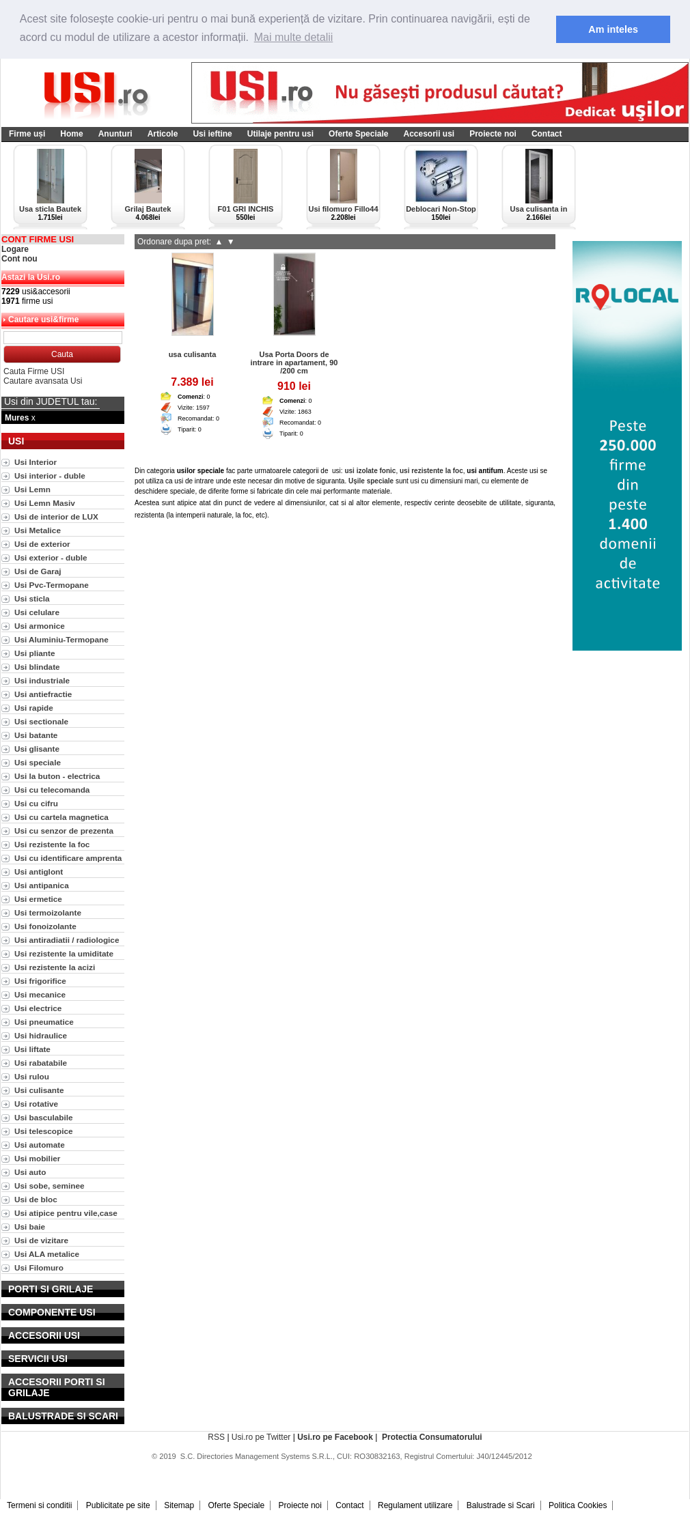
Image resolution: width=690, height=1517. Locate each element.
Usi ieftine (212, 134)
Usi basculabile (43, 1117)
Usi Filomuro (39, 1267)
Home (71, 134)
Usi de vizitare (41, 1240)
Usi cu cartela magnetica (61, 816)
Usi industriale (42, 680)
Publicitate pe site (118, 1505)
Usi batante (35, 735)
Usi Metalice (37, 530)
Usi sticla (32, 598)
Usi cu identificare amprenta (68, 857)
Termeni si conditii (39, 1505)
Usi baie (29, 1226)
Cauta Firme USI (33, 371)
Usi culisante (39, 1090)
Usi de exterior (42, 543)
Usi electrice (37, 1008)
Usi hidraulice (40, 1035)
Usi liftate (32, 1049)
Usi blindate (37, 666)
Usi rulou (31, 1076)
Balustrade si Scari (501, 1505)
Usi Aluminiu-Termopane (61, 639)
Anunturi (115, 134)
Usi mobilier (37, 1158)
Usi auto (30, 1171)
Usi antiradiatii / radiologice (66, 939)
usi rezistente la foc (431, 470)
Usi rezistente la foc (51, 844)
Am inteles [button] (613, 29)
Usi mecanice (40, 994)
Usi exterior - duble (50, 557)
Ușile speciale (371, 481)
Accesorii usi (428, 134)
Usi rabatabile (40, 1062)
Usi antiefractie (43, 694)
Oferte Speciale (358, 134)
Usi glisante (36, 748)
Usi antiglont (38, 871)
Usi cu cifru (36, 803)
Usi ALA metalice (46, 1253)
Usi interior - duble (49, 475)
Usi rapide (33, 707)
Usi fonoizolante (45, 926)
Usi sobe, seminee (49, 1185)
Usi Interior (35, 461)
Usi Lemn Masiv (44, 502)
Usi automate (39, 1144)
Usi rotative (36, 1103)
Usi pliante (34, 653)
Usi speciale (37, 762)
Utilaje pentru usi (280, 134)
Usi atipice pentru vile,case (66, 1212)
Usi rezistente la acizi (54, 967)
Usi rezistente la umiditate (63, 953)
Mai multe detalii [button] (293, 37)
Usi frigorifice (40, 980)
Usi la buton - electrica (57, 775)
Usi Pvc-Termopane (51, 584)
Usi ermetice (38, 898)
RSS (216, 1437)
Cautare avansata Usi (42, 381)
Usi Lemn (32, 489)
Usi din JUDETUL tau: (50, 401)
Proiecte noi (492, 134)
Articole (163, 134)
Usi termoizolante (47, 912)
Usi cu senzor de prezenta (63, 830)
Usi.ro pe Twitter (261, 1437)
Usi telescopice (43, 1130)
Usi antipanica (41, 885)
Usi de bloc (35, 1199)
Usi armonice (39, 625)
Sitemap (179, 1505)
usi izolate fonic (370, 470)
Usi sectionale (41, 721)
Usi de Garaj (37, 571)
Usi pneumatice (44, 1021)
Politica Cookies (578, 1505)
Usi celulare (36, 612)
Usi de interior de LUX (56, 516)
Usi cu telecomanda (51, 789)
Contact (547, 134)
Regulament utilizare (415, 1505)
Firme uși (27, 134)
